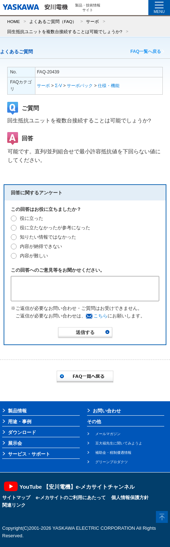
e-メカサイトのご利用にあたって (71, 497)
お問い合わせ (107, 410)
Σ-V (58, 85)
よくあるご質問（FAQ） (53, 21)
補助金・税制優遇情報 (113, 453)
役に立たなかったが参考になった (55, 227)
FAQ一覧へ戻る (145, 51)
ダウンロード (22, 432)
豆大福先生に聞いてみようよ (118, 443)
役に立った (31, 218)
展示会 (15, 443)
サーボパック (80, 85)
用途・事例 (19, 421)
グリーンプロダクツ (111, 462)
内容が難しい (34, 255)
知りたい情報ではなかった (48, 237)
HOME (13, 21)
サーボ (92, 21)
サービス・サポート (29, 454)
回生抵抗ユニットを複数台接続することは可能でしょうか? (64, 31)
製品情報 (17, 410)
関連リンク (14, 505)
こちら (100, 315)
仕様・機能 (108, 85)
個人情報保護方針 (130, 497)
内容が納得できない (41, 246)
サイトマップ (16, 497)
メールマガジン (108, 434)
